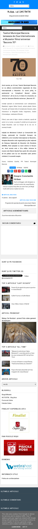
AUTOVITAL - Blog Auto (9, 397)
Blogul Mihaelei (6, 394)
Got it (24, 527)
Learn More (16, 527)
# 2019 (26, 167)
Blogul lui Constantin (18, 12)
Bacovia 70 (10, 48)
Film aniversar (20, 50)
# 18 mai (19, 167)
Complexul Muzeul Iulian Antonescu (24, 48)
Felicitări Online (6, 403)
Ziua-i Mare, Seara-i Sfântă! (20, 304)
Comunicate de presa (9, 50)
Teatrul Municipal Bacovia (18, 52)
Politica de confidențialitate (10, 478)
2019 (4, 48)
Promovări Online (7, 400)
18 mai (32, 46)
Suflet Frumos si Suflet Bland (20, 296)
